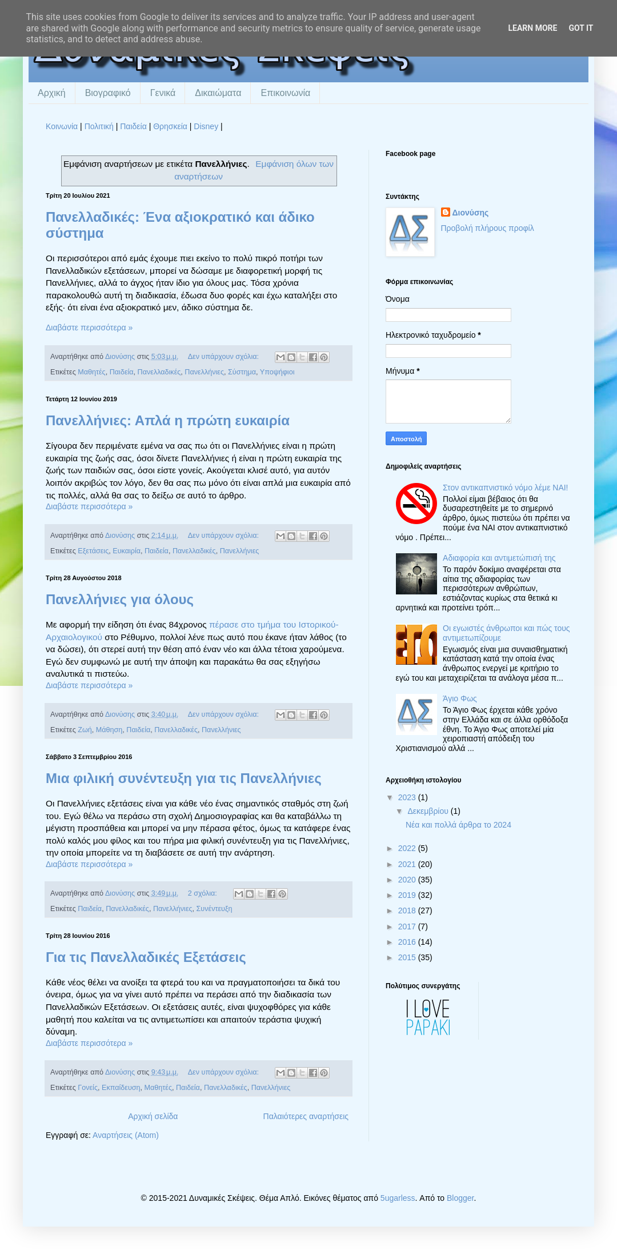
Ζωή (85, 730)
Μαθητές (91, 372)
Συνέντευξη (215, 909)
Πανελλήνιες (204, 372)
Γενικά (163, 93)
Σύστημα (242, 372)
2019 (408, 895)
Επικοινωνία (285, 93)
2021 (408, 864)
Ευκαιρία (127, 551)
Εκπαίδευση (121, 1088)
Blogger (460, 1198)
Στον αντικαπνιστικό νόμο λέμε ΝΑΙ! (505, 487)
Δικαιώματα (218, 93)
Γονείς (88, 1088)
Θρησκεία (170, 126)
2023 (408, 797)
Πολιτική (99, 126)
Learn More (532, 28)
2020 (408, 879)
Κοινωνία (62, 126)
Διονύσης (470, 212)
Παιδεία (133, 126)
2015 (408, 957)
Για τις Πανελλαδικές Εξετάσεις (146, 957)
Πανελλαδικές (159, 372)
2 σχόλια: (203, 893)
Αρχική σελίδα (153, 1116)
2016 (408, 942)
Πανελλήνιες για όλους (120, 599)
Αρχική (52, 93)
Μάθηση (109, 730)
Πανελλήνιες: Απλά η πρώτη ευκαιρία (168, 420)
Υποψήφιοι (277, 372)
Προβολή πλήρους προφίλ (487, 228)
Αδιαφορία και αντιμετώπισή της (499, 557)
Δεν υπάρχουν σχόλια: (224, 357)
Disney (206, 126)
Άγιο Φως (460, 698)
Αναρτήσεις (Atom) (126, 1135)
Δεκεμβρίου (428, 811)
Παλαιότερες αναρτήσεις (305, 1116)
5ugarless (397, 1198)
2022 (408, 848)
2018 (408, 910)
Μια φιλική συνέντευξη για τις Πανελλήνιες (184, 778)
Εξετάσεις (93, 551)
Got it (580, 28)
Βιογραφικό (108, 93)
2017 (408, 926)
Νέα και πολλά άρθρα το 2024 (458, 824)
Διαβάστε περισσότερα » (89, 327)
